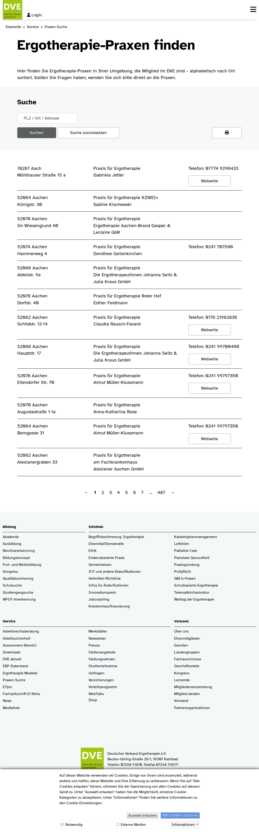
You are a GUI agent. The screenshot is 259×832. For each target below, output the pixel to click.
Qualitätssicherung (18, 578)
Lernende (182, 680)
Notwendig (72, 824)
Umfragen (96, 673)
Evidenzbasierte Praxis (107, 558)
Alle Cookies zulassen (180, 815)
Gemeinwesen (100, 565)
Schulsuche (12, 585)
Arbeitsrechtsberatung (21, 631)
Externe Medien (131, 824)
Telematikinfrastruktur (191, 592)
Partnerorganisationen (192, 708)
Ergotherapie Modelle (20, 673)
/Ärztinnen (120, 585)
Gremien (181, 645)
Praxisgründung (186, 565)
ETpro (7, 687)
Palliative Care (185, 551)
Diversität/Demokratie (106, 544)
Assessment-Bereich (20, 645)
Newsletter (97, 638)
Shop (93, 702)
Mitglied (180, 694)
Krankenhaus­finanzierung (109, 606)
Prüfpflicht (182, 572)
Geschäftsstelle (186, 666)
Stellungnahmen (102, 659)
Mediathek (11, 708)
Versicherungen (101, 680)
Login (34, 14)
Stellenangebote (102, 652)
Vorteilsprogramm (103, 687)
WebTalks (96, 694)
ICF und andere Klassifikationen (115, 572)
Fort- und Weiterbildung (22, 565)
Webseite (209, 180)
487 (161, 492)
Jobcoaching (99, 599)
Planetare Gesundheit (191, 558)
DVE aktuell (12, 659)
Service (33, 27)
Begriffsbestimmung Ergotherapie (116, 537)
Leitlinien (181, 544)
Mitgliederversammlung (193, 687)
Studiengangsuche (18, 592)
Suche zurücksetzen (88, 132)
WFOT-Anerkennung (19, 599)
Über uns (181, 631)
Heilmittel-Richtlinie (105, 578)
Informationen (183, 824)
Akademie (11, 537)
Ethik (93, 551)
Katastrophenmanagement (195, 537)
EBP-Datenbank (15, 666)
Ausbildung (12, 544)
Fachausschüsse (187, 659)
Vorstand (181, 701)
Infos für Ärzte (100, 585)
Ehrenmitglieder (187, 638)
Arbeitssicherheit (16, 638)
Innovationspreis (102, 592)
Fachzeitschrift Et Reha (21, 694)
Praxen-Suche (14, 680)
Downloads (11, 652)
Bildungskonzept (16, 558)
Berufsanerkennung (19, 551)
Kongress (10, 572)
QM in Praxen (185, 578)
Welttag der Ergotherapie (194, 599)
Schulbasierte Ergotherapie (196, 585)
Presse (94, 645)
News (7, 701)
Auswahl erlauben (142, 815)
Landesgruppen (187, 652)
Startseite (13, 27)
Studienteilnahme (103, 666)
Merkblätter (98, 631)
